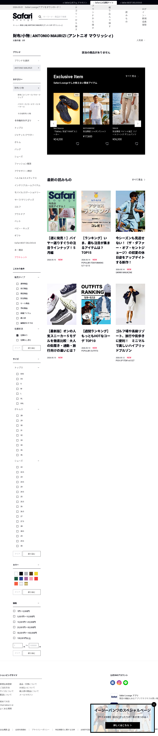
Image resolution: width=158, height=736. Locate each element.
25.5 (22, 502)
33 (21, 440)
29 (21, 421)
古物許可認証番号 (88, 730)
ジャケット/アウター (24, 135)
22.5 (22, 472)
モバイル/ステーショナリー (27, 192)
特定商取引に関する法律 (65, 730)
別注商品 (24, 298)
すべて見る (130, 76)
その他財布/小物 (24, 114)
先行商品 (24, 289)
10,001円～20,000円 (26, 622)
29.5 (22, 541)
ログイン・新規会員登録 (144, 17)
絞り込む (31, 348)
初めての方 (5, 701)
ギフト (18, 235)
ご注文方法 (5, 688)
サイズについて (7, 691)
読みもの (126, 17)
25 (21, 497)
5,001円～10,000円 (26, 616)
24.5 (22, 492)
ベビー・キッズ (22, 228)
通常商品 (24, 284)
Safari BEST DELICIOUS (25, 243)
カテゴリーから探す (76, 17)
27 (21, 516)
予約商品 (24, 308)
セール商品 (24, 303)
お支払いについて (27, 688)
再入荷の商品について (29, 691)
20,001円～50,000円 (26, 627)
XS (21, 379)
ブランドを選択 (22, 60)
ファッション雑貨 (23, 164)
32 (21, 435)
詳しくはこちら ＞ (122, 725)
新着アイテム (25, 313)
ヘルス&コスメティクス (26, 178)
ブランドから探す (93, 17)
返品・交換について (28, 684)
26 (21, 506)
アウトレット (21, 257)
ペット (18, 221)
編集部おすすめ (26, 323)
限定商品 (24, 294)
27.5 (22, 521)
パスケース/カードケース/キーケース (29, 105)
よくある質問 (6, 709)
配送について (6, 695)
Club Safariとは (6, 705)
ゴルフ (18, 207)
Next (138, 124)
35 (21, 450)
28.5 (22, 531)
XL (21, 399)
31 (21, 430)
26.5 (22, 511)
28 (21, 416)
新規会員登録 (6, 684)
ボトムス (19, 409)
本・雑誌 (19, 250)
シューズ (19, 156)
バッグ (18, 149)
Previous (53, 124)
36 (21, 455)
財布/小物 (19, 88)
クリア (17, 348)
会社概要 (5, 730)
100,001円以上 (24, 638)
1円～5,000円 (23, 611)
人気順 (140, 40)
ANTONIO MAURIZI (23, 68)
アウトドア (20, 214)
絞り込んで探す (110, 17)
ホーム (15, 25)
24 (21, 487)
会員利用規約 (20, 730)
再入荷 (23, 318)
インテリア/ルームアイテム (27, 185)
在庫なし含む (25, 340)
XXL (22, 403)
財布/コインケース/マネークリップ (29, 96)
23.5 (22, 482)
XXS (22, 374)
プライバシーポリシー (40, 730)
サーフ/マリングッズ (24, 200)
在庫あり (24, 335)
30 (21, 425)
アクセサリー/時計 (23, 171)
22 (21, 467)
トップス (19, 128)
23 (21, 477)
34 (21, 445)
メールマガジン (26, 695)
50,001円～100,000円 (27, 633)
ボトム (18, 142)
